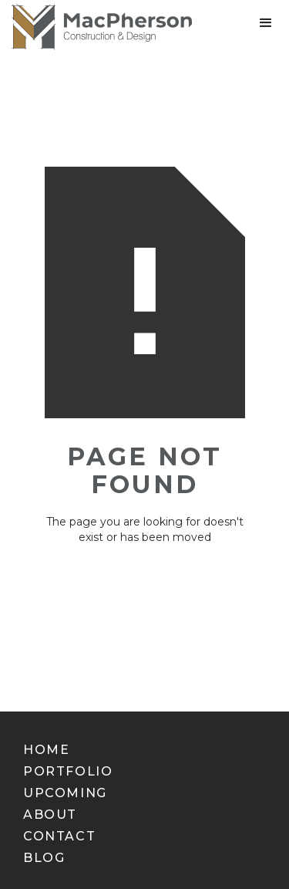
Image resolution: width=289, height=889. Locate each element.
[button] (266, 23)
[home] (96, 27)
